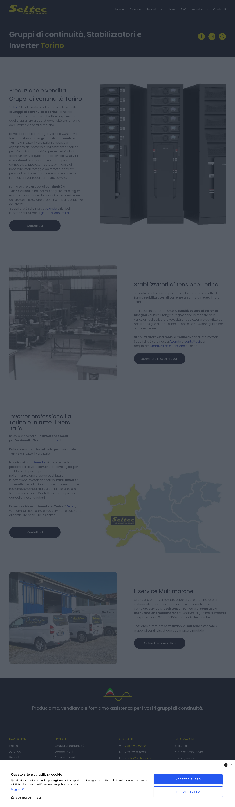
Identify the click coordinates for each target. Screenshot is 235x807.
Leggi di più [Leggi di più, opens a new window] (17, 789)
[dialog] (117, 783)
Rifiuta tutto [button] (188, 791)
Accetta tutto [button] (188, 779)
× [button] (230, 764)
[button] (80, 797)
